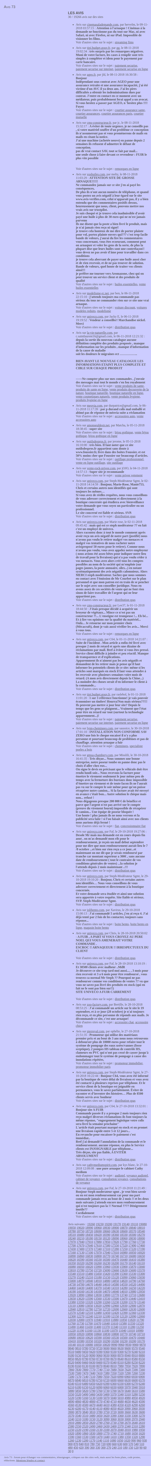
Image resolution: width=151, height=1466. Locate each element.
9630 (120, 1348)
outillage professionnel (129, 459)
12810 (80, 1309)
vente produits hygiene (125, 396)
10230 (124, 1341)
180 (125, 1447)
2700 (120, 1422)
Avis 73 (9, 7)
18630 (115, 1231)
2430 (106, 1426)
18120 (106, 1238)
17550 (115, 1245)
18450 (89, 1234)
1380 (120, 1437)
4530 (78, 1405)
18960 (98, 1227)
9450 (85, 1352)
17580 (106, 1245)
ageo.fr (91, 74)
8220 (142, 1362)
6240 (142, 1383)
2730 (113, 1422)
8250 (135, 1362)
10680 (72, 1337)
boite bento (122, 924)
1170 (92, 1440)
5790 (92, 1391)
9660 (113, 1348)
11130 (97, 1330)
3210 (78, 1419)
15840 (141, 1266)
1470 (99, 1437)
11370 (106, 1327)
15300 (141, 1273)
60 (144, 1447)
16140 (132, 1263)
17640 (89, 1245)
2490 (92, 1426)
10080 (89, 1344)
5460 (92, 1394)
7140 (85, 1376)
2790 (99, 1422)
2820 (92, 1422)
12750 (98, 1309)
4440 (99, 1405)
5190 (78, 1398)
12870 (141, 1305)
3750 (106, 1412)
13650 (72, 1298)
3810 (92, 1412)
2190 (85, 1430)
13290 (98, 1302)
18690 (98, 1231)
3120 (99, 1419)
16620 (72, 1259)
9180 (71, 1355)
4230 (71, 1408)
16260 (98, 1263)
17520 (124, 1245)
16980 (124, 1252)
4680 (120, 1401)
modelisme (104, 311)
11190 (80, 1330)
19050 (72, 1227)
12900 (132, 1305)
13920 (72, 1295)
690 (108, 1444)
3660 (127, 1412)
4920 (142, 1398)
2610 (142, 1422)
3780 (99, 1412)
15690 (106, 1270)
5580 (142, 1391)
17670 (80, 1245)
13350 (80, 1302)
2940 (142, 1419)
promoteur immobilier (129, 1063)
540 (136, 1444)
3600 (142, 1412)
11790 (140, 1320)
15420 (106, 1273)
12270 (80, 1316)
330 (97, 1447)
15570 (141, 1270)
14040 (115, 1291)
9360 (106, 1352)
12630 (132, 1309)
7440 (92, 1373)
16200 (115, 1263)
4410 (106, 1405)
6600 (135, 1380)
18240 (72, 1238)
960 (139, 1440)
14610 (106, 1284)
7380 (106, 1373)
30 (69, 1451)
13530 (106, 1298)
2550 (78, 1426)
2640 (135, 1422)
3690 (120, 1412)
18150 (98, 1238)
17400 (80, 1249)
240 (114, 1447)
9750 (92, 1348)
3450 (99, 1415)
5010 (120, 1398)
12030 (72, 1320)
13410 (141, 1298)
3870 (78, 1412)
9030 (106, 1355)
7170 (78, 1376)
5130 (92, 1398)
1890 (78, 1433)
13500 (115, 1298)
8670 (113, 1359)
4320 (127, 1405)
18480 (80, 1234)
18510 (72, 1234)
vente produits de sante (129, 386)
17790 (124, 1242)
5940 (135, 1387)
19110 (134, 1224)
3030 (120, 1419)
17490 (132, 1245)
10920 (80, 1334)
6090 (99, 1387)
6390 (106, 1383)
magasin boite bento (96, 927)
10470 (132, 1337)
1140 (99, 1440)
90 (141, 1447)
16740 (115, 1256)
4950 (135, 1398)
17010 (115, 1252)
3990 (127, 1408)
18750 (80, 1231)
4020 (120, 1408)
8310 (120, 1362)
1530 (85, 1437)
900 (70, 1444)
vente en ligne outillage (90, 462)
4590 (142, 1401)
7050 (106, 1376)
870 (75, 1444)
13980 (132, 1291)
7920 (135, 1366)
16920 (141, 1252)
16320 (80, 1263)
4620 (135, 1401)
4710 (113, 1401)
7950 (127, 1366)
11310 (123, 1327)
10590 (98, 1337)
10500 (124, 1337)
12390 (124, 1312)
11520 (140, 1323)
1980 (135, 1430)
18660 (106, 1231)
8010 (113, 1366)
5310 (127, 1394)
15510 (80, 1273)
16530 (98, 1259)
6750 (99, 1380)
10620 (89, 1337)
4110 (99, 1408)
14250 (132, 1288)
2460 (99, 1426)
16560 (89, 1259)
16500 (106, 1259)
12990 (106, 1305)
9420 (92, 1352)
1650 (135, 1433)
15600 (132, 1270)
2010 (127, 1430)
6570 (142, 1380)
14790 (132, 1281)
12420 (115, 1312)
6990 (120, 1376)
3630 (135, 1412)
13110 (72, 1305)
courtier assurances (88, 113)
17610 (98, 1245)
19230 (100, 1224)
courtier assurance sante (130, 110)
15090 (124, 1277)
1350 (127, 1437)
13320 (89, 1302)
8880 (142, 1355)
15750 (89, 1270)
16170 (124, 1263)
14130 (89, 1291)
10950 (72, 1334)
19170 (117, 1224)
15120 (115, 1277)
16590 (80, 1259)
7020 (113, 1376)
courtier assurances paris (116, 113)
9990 (114, 1344)
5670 (120, 1391)
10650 (80, 1337)
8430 (92, 1362)
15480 (89, 1273)
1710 (120, 1433)
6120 (92, 1387)
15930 (115, 1266)
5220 (71, 1398)
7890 (142, 1366)
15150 (106, 1277)
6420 (99, 1383)
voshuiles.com (96, 174)
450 (75, 1447)
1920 (71, 1433)
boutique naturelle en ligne (126, 393)
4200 (78, 1408)
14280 (124, 1288)
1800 (99, 1433)
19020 (80, 1227)
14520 (132, 1284)
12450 (106, 1312)
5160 (85, 1398)
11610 (114, 1323)
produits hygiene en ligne (92, 400)
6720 (106, 1380)
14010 (124, 1291)
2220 (78, 1430)
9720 (99, 1348)
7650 (120, 1369)
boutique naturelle (96, 393)
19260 (91, 1224)
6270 (135, 1383)
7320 (120, 1373)
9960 (121, 1344)
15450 (98, 1273)
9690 (106, 1348)
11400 (97, 1327)
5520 (78, 1394)
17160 (72, 1252)
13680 (141, 1295)
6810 (85, 1380)
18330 (124, 1234)
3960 (134, 1408)
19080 (143, 1224)
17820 (115, 1242)
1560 (78, 1437)
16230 (106, 1263)
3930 (141, 1408)
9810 (78, 1348)
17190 (141, 1249)
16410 (132, 1259)
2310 (135, 1426)
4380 (113, 1405)
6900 (141, 1376)
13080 (80, 1305)
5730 (106, 1391)
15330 (132, 1273)
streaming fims (124, 42)
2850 (85, 1422)
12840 (72, 1309)
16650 (141, 1256)
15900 (124, 1266)
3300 (135, 1415)
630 (119, 1444)
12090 (132, 1316)
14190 (72, 1291)
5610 (135, 1391)
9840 (71, 1348)
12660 (124, 1309)
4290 (135, 1405)
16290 (89, 1263)
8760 (92, 1359)
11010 (131, 1330)
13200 (124, 1302)
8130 (85, 1366)
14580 (115, 1284)
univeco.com (95, 316)
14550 (124, 1284)
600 (125, 1444)
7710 (106, 1369)
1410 (113, 1437)
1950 (142, 1430)
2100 (106, 1430)
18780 (72, 1231)
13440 (132, 1298)
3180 (85, 1419)
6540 (71, 1383)
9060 (99, 1355)
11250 (140, 1327)
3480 (92, 1415)
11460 (80, 1327)
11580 (123, 1323)
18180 (89, 1238)
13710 (132, 1295)
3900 (71, 1412)
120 (136, 1447)
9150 (78, 1355)
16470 (115, 1259)
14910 (98, 1281)
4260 (142, 1405)
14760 (141, 1281)
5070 (106, 1398)
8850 (71, 1359)
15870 (132, 1266)
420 (81, 1447)
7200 (71, 1376)
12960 (115, 1305)
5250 (142, 1394)
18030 (132, 1238)
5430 (99, 1394)
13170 (132, 1302)
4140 (92, 1408)
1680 (127, 1433)
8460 (85, 1362)
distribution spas (125, 327)
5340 (120, 1394)
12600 (141, 1309)
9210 (142, 1352)
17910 (89, 1242)
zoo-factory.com (97, 1004)
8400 (99, 1362)
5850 (78, 1391)
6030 (113, 1387)
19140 (126, 1224)
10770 (124, 1334)
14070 (106, 1291)
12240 (89, 1316)
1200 (85, 1440)
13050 (89, 1305)
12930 (123, 1305)
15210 (89, 1277)
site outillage (115, 462)
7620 (127, 1369)
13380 (72, 1302)
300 (103, 1447)
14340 (106, 1288)
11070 (114, 1330)
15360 (124, 1273)
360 (92, 1447)
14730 (72, 1284)
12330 (141, 1312)
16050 (80, 1266)
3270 (142, 1415)
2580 (71, 1426)
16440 (124, 1259)
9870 (142, 1344)
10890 (89, 1334)
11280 (131, 1327)
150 (130, 1447)
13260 (106, 1302)
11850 (123, 1320)
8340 (113, 1362)
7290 (127, 1373)
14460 (72, 1288)
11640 (106, 1323)
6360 (113, 1383)
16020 (89, 1266)
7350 (113, 1373)
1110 (106, 1440)
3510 (85, 1415)
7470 (85, 1373)
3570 (71, 1415)
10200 (132, 1341)
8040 (106, 1366)
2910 (71, 1422)
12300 (72, 1316)
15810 (72, 1270)
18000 (141, 1238)
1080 (113, 1440)
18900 (115, 1227)
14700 (80, 1284)
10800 (115, 1334)
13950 (141, 1291)
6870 (71, 1380)
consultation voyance (115, 1179)
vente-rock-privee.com (101, 468)
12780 (89, 1309)
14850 (115, 1281)
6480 (85, 1383)
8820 (78, 1359)
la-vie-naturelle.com (99, 332)
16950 (132, 1252)
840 (81, 1444)
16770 (106, 1256)
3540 (78, 1415)
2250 (71, 1430)
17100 (89, 1252)
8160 (78, 1366)
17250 (124, 1249)
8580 (135, 1359)
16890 (72, 1256)
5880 (71, 1391)
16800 (98, 1256)
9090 (92, 1355)
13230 (115, 1302)
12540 (80, 1312)
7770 (92, 1369)
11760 (72, 1323)
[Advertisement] (33, 38)
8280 (127, 1362)
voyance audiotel (137, 1175)
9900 (135, 1344)
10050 (98, 1344)
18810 (141, 1227)
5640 (127, 1391)
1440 (106, 1437)
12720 (106, 1309)
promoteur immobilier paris (93, 1066)
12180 (106, 1316)
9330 (113, 1352)
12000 (80, 1320)
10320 (98, 1341)
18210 (80, 1238)
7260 (135, 1373)
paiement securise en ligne (131, 69)
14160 (80, 1291)
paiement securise (126, 65)
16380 (141, 1259)
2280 (142, 1426)
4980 (127, 1398)
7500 (78, 1373)
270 (108, 1447)
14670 (89, 1284)
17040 (106, 1252)
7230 (142, 1373)
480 (70, 1447)
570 (130, 1444)
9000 (113, 1355)
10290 (106, 1341)
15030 (141, 1277)
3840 (85, 1412)
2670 (127, 1422)
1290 (142, 1437)
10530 (115, 1337)
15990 (98, 1266)
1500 (92, 1437)
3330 (127, 1415)
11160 (88, 1330)
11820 (131, 1320)
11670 (97, 1323)
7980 (120, 1366)
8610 (127, 1359)
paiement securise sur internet (94, 69)
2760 (106, 1422)
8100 (92, 1366)
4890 (71, 1401)
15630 (124, 1270)
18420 (98, 1234)
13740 (124, 1295)
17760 (132, 1242)
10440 (141, 1337)
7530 (71, 1373)
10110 (80, 1344)
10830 (106, 1334)
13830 (98, 1295)
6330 (120, 1383)
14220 (141, 1288)
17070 (98, 1252)
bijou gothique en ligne (102, 436)
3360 (120, 1415)
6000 (120, 1387)
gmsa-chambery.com (100, 755)
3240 (71, 1419)
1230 (78, 1440)
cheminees (121, 746)
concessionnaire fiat (133, 826)
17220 (132, 1249)
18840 (132, 1227)
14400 (89, 1288)
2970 (135, 1419)
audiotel (120, 1175)
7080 (99, 1376)
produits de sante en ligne (92, 389)
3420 (106, 1415)
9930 (128, 1344)
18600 (124, 1231)
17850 (106, 1242)
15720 (98, 1270)
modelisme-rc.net (98, 293)
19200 (108, 1224)
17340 (98, 1249)
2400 (113, 1426)
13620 (80, 1298)
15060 (132, 1277)
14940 (89, 1281)
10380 (80, 1341)
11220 (72, 1330)
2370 (120, 1426)
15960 (106, 1266)
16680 (132, 1256)
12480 (98, 1312)
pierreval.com (95, 1031)
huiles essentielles (126, 284)
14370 (98, 1288)
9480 (78, 1352)
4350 (120, 1405)
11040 (122, 1330)
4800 (92, 1401)
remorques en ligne (127, 168)
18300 (132, 1234)
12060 (141, 1316)
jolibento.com (95, 910)
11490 (72, 1327)
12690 (115, 1309)
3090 (106, 1419)
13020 (98, 1305)
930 (144, 1440)
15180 (98, 1277)
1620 (142, 1433)
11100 (105, 1330)
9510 (71, 1352)
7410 (99, 1373)
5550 (71, 1394)
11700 (89, 1323)
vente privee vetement (129, 475)
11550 (131, 1323)
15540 (72, 1273)
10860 (98, 1334)
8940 (127, 1355)
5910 (142, 1387)
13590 (89, 1298)
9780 (85, 1348)
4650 (127, 1401)
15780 (80, 1270)
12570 (72, 1312)
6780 (92, 1380)
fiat (117, 826)
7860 (71, 1369)
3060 (113, 1419)
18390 (106, 1234)
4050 (113, 1408)
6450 (92, 1383)
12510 (89, 1312)
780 (92, 1444)
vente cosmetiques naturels (93, 396)
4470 (92, 1405)
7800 (85, 1369)
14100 (98, 1291)
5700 (113, 1391)
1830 (92, 1433)
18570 (132, 1231)
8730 (99, 1359)
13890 (80, 1295)
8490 (78, 1362)
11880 (114, 1320)
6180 (78, 1387)
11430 (89, 1327)
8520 (71, 1362)
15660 (115, 1270)
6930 (134, 1376)
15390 (115, 1273)
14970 (80, 1281)
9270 (127, 1352)
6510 (78, 1383)
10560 (106, 1337)
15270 (72, 1277)
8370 (106, 1362)
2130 (99, 1430)
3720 (113, 1412)
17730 (141, 1242)
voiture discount (125, 307)
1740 (113, 1433)
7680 (113, 1369)
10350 (89, 1341)
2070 (113, 1430)
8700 (106, 1359)
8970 (120, 1355)
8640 (120, 1359)
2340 (127, 1426)
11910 (106, 1320)
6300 (127, 1383)
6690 (113, 1380)
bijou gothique (124, 432)
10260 (115, 1341)
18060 (124, 1238)
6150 (85, 1387)
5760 (99, 1391)
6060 (106, 1387)
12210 (98, 1316)
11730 (80, 1323)
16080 (72, 1266)
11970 (89, 1320)
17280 (115, 1249)
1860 (85, 1433)
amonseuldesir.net (98, 425)
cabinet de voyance (88, 1179)
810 (86, 1444)
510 (141, 1444)
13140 (141, 1302)
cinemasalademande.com (102, 24)
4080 (106, 1408)
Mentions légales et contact (30, 1460)
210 (119, 1447)
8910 (135, 1355)
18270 (141, 1234)
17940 (80, 1242)
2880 (78, 1422)
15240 (80, 1277)
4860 (78, 1401)
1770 (106, 1433)
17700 (72, 1245)
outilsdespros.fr (96, 441)
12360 (132, 1312)
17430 (72, 1249)
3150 (92, 1419)
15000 (72, 1281)
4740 (106, 1401)
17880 (98, 1242)
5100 (99, 1398)
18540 (141, 1231)
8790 (85, 1359)
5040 (113, 1398)
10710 (141, 1334)
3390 (113, 1415)
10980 (140, 1330)
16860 (80, 1256)
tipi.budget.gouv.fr (98, 47)
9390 (99, 1352)
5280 (135, 1394)
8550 (142, 1359)
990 (133, 1440)
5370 (113, 1394)
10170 (141, 1341)
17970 (72, 1242)
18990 (89, 1227)
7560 (142, 1369)
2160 (92, 1430)
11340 (114, 1327)
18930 (106, 1227)
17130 (80, 1252)
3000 (127, 1419)
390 (86, 1447)
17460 (141, 1245)
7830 (78, 1369)
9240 (135, 1352)
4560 (71, 1405)
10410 (72, 1341)
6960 (127, 1376)
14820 (124, 1281)
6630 (127, 1380)
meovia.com (94, 405)
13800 (106, 1295)
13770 (115, 1295)
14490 (141, 1284)
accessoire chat (124, 1022)
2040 (120, 1430)
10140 (72, 1344)
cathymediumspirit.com (102, 1165)
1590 (71, 1437)
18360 (115, 1234)
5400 (106, 1394)
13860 (89, 1295)
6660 (120, 1380)
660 (114, 1444)
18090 (115, 1238)
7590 (135, 1369)
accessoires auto (125, 416)
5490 (85, 1394)
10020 (106, 1344)
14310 (115, 1288)
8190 (71, 1366)
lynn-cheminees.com (100, 728)
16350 (72, 1263)
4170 (85, 1408)
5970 (127, 1387)
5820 (85, 1391)
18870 (124, 1227)
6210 (71, 1387)
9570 (135, 1348)
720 (103, 1444)
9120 (85, 1355)
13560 (98, 1298)
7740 (99, 1369)
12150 (115, 1316)
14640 (98, 1284)
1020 (127, 1440)
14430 (80, 1288)
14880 (106, 1281)
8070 (99, 1366)
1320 (135, 1437)
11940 (97, 1320)
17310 (106, 1249)
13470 (124, 1298)
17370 (89, 1249)
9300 (120, 1352)
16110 (141, 1263)
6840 (78, 1380)
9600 (127, 1348)
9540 (142, 1348)
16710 (124, 1256)
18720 (89, 1231)
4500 (85, 1405)
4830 (85, 1401)
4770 (99, 1401)
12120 (124, 1316)
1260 (71, 1440)
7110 (92, 1376)
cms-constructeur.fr (99, 122)
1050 (120, 1440)
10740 (132, 1334)
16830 (89, 1256)
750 (97, 1444)
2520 (85, 1426)
